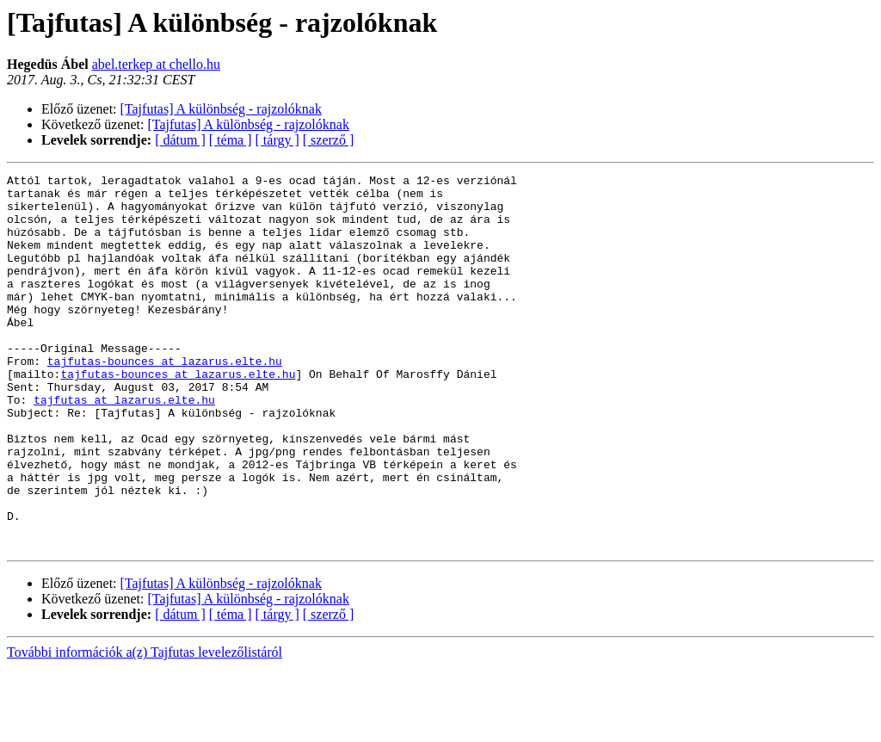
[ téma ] (230, 140)
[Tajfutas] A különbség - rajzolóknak (221, 109)
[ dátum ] (180, 140)
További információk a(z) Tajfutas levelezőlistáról (144, 727)
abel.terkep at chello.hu (156, 64)
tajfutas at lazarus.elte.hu (124, 446)
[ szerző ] (328, 140)
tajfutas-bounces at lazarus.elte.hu (164, 399)
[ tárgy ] (277, 140)
